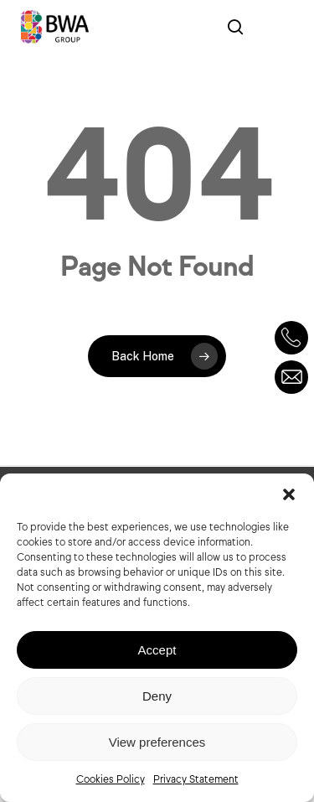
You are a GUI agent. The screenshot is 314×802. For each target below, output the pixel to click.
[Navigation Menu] (276, 26)
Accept (157, 650)
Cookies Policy (110, 779)
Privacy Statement (196, 779)
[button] (289, 494)
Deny (157, 696)
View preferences (157, 742)
